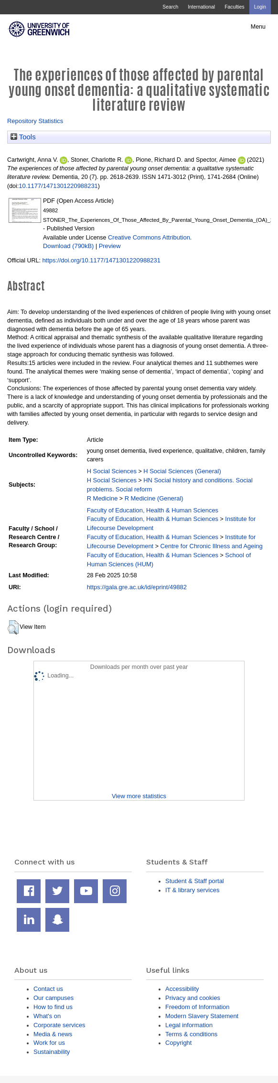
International (201, 7)
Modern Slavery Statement (201, 1016)
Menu (258, 26)
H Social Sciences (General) (182, 471)
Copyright (178, 1042)
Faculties (234, 7)
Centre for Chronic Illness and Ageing (211, 546)
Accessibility (182, 988)
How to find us (53, 1006)
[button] (13, 627)
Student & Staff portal (194, 881)
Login (260, 7)
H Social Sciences (112, 471)
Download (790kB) (68, 246)
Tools (23, 137)
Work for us (49, 1042)
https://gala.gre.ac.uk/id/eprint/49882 (137, 587)
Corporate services (59, 1025)
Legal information (189, 1025)
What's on (47, 1016)
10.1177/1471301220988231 (58, 185)
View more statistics (139, 796)
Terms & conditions (191, 1034)
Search (170, 7)
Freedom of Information (197, 1006)
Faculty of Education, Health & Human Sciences (152, 510)
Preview (110, 246)
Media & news (52, 1034)
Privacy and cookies (192, 997)
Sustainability (51, 1051)
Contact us (48, 988)
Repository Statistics (35, 121)
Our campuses (53, 997)
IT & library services (192, 890)
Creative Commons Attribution (149, 237)
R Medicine (102, 498)
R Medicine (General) (154, 498)
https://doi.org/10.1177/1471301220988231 (101, 260)
